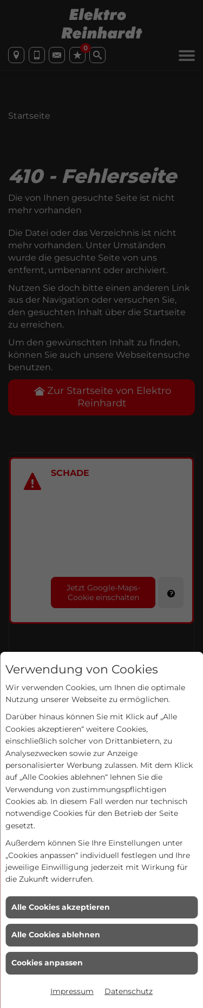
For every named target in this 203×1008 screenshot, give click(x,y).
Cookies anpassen (47, 963)
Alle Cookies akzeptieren (60, 907)
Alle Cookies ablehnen (55, 934)
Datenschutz (128, 991)
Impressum (72, 991)
